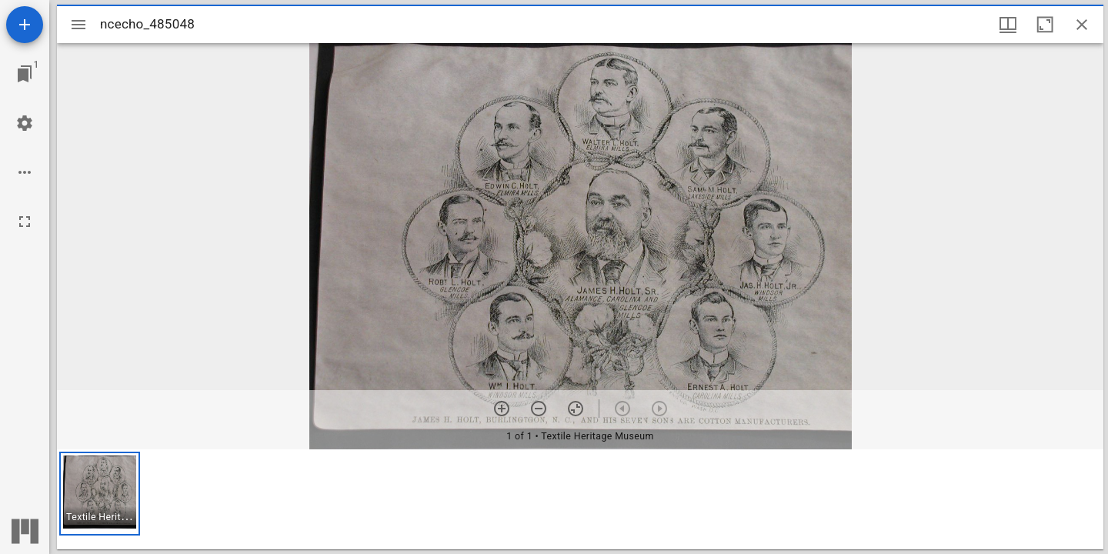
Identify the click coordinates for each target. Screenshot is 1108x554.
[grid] (580, 499)
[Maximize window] (1044, 24)
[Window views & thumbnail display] (1008, 24)
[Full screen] (24, 221)
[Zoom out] (538, 408)
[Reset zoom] (575, 408)
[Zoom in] (501, 408)
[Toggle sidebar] (78, 24)
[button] (99, 494)
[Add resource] (24, 24)
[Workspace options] (24, 172)
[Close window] (1081, 24)
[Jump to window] (24, 73)
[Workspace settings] (24, 123)
